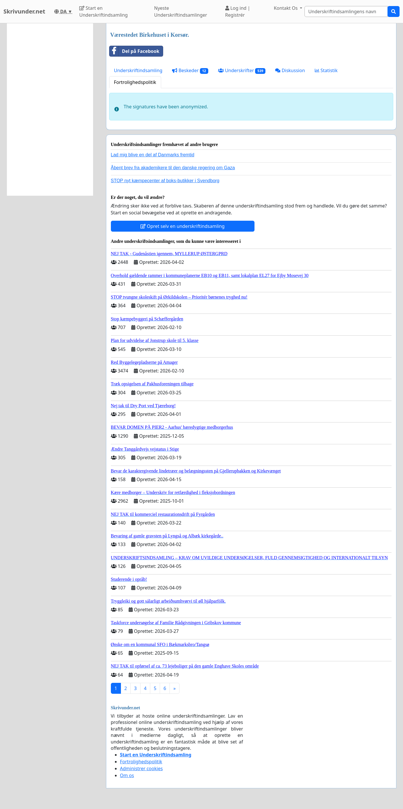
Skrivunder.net (24, 11)
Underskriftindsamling (138, 70)
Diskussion (290, 70)
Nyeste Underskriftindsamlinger (180, 11)
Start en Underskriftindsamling (103, 11)
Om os (127, 775)
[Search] (346, 11)
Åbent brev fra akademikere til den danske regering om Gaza (173, 167)
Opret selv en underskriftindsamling (182, 226)
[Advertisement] (50, 109)
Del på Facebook (134, 51)
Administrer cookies (141, 768)
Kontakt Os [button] (286, 8)
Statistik (326, 70)
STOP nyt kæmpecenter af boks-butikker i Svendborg (165, 180)
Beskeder (190, 70)
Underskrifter (241, 70)
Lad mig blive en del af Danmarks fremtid (152, 154)
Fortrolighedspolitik (135, 82)
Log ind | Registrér (237, 11)
